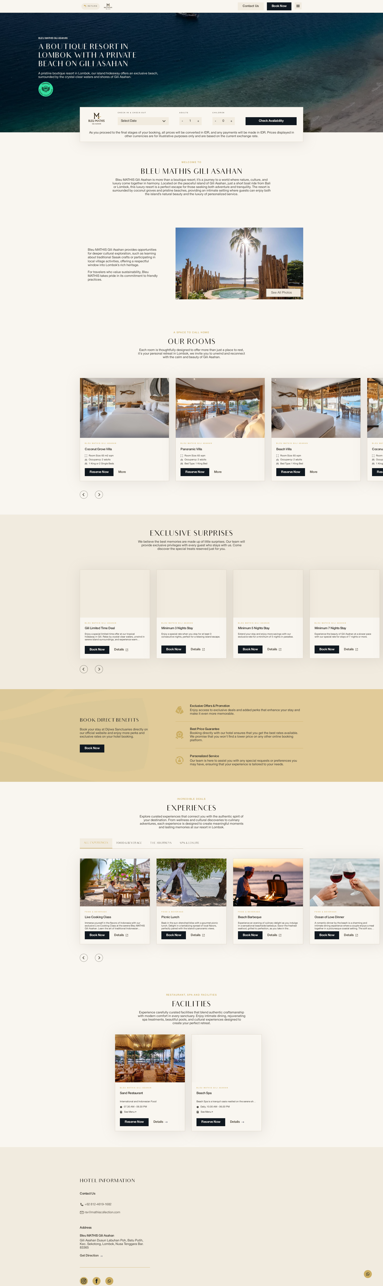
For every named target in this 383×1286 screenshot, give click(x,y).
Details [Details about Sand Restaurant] (160, 1122)
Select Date (143, 121)
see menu (130, 1112)
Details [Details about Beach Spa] (237, 1122)
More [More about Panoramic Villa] (220, 472)
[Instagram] (84, 1281)
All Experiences (96, 843)
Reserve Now (99, 472)
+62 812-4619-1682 (96, 1204)
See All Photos (283, 292)
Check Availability (271, 121)
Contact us (250, 6)
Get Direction (91, 1255)
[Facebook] (97, 1281)
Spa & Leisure (189, 843)
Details (121, 649)
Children (218, 113)
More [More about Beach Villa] (315, 472)
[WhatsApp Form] (368, 1274)
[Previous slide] (84, 495)
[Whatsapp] (109, 1281)
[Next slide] (99, 495)
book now (97, 935)
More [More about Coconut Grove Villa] (124, 472)
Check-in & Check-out (132, 113)
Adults (183, 113)
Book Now (278, 6)
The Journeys (161, 843)
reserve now (134, 1122)
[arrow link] (101, 1256)
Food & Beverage (129, 843)
